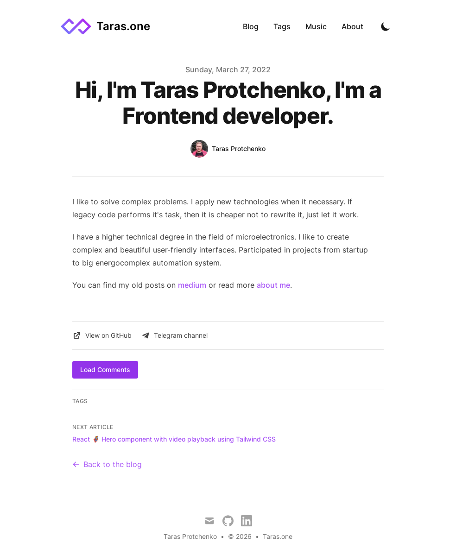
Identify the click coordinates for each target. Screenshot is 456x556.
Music (316, 26)
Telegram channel (174, 335)
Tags (282, 26)
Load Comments (105, 369)
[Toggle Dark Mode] (385, 26)
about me (273, 285)
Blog (251, 26)
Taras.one (277, 536)
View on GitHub (102, 335)
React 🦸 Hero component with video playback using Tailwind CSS (174, 439)
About (352, 26)
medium (192, 285)
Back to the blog (107, 464)
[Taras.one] (105, 26)
